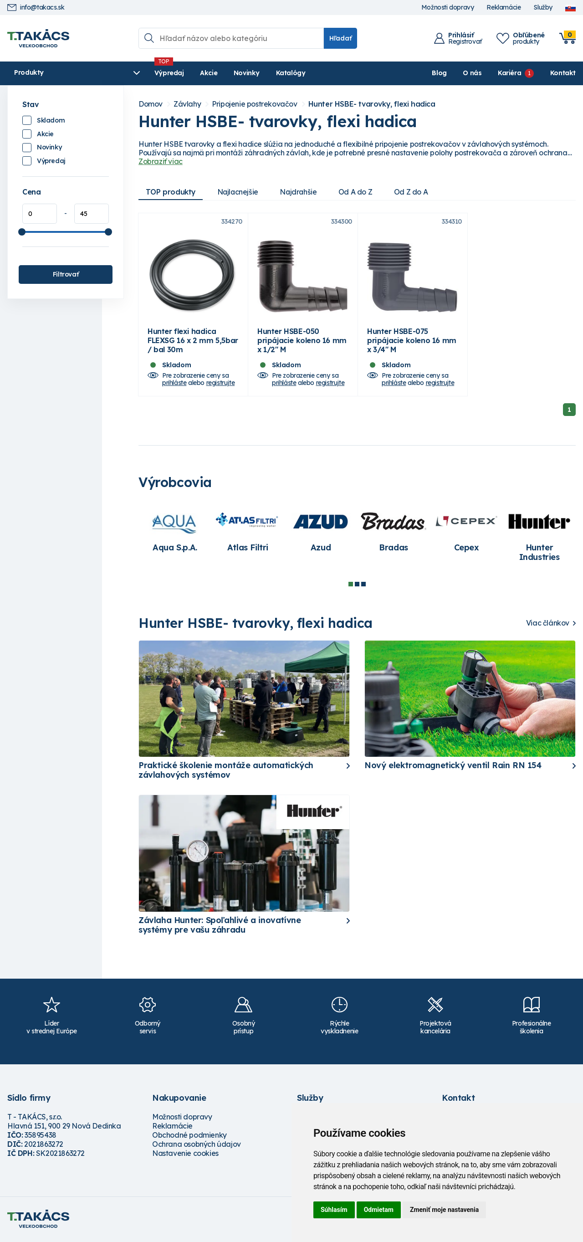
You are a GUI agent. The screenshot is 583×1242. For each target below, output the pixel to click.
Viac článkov (547, 625)
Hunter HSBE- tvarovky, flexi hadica (371, 104)
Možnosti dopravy (447, 7)
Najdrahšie (300, 191)
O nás (472, 73)
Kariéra (509, 73)
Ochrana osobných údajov (196, 1145)
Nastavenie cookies (185, 1154)
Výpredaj (146, 73)
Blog (439, 73)
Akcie (185, 73)
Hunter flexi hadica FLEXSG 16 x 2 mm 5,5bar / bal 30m (193, 341)
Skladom (51, 120)
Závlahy (187, 104)
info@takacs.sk (35, 7)
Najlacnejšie (239, 191)
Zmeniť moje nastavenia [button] (444, 1209)
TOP (171, 191)
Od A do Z (358, 191)
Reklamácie (503, 7)
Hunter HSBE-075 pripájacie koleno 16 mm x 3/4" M (411, 341)
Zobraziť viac (160, 161)
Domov (150, 104)
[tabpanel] (174, 532)
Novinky (223, 73)
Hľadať (340, 38)
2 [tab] (357, 586)
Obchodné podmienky (189, 1136)
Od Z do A (414, 191)
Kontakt (563, 73)
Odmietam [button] (379, 1209)
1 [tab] (350, 586)
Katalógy (267, 73)
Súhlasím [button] (334, 1209)
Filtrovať (65, 274)
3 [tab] (363, 586)
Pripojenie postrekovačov (254, 104)
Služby (542, 7)
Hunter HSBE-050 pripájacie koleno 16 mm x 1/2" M (302, 341)
